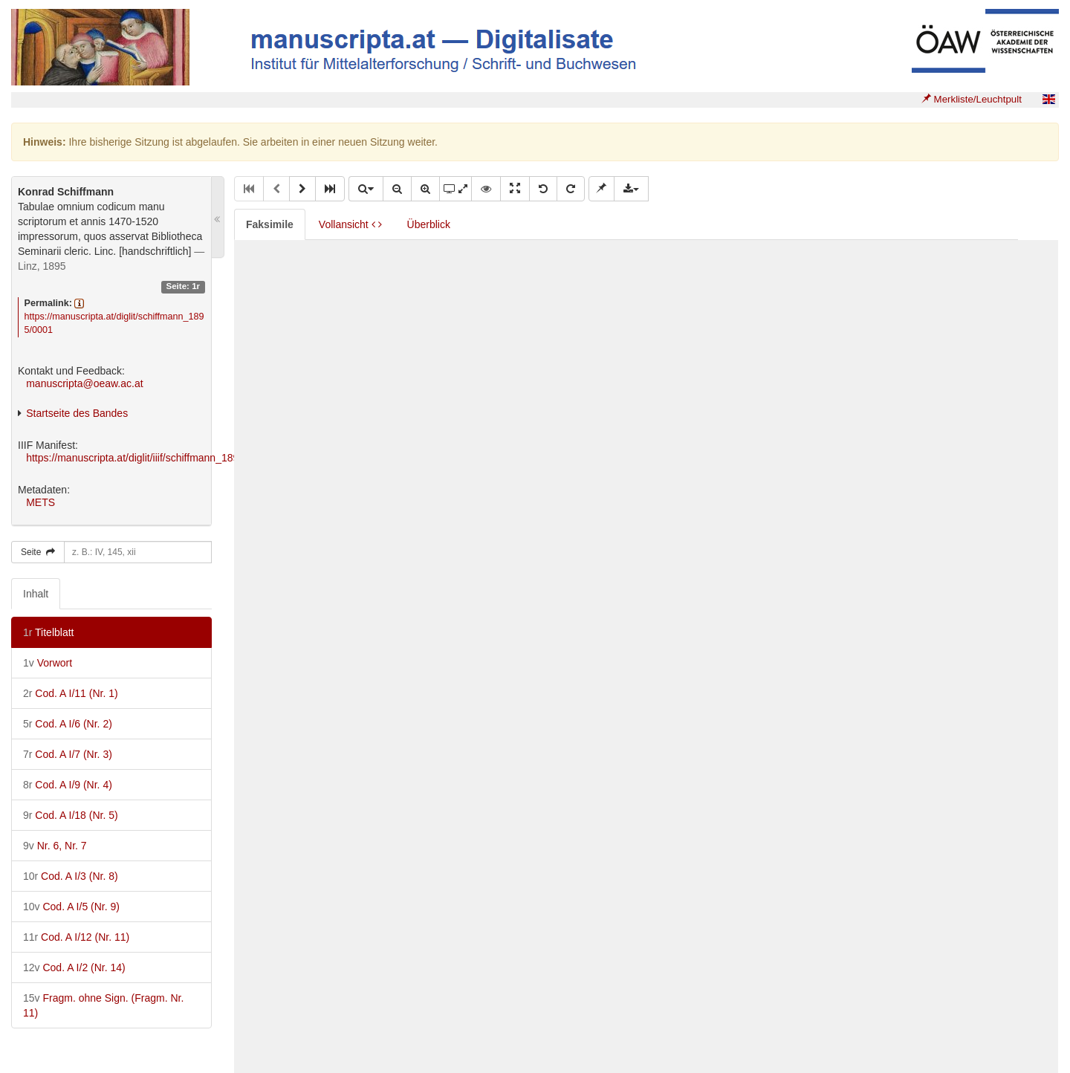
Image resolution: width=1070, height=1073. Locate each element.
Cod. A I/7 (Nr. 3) (67, 754)
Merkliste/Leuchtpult (971, 99)
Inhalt (35, 594)
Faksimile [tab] (270, 224)
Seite (38, 552)
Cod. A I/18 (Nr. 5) (70, 815)
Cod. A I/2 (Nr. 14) (74, 967)
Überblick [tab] (428, 224)
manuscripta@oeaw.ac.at (84, 383)
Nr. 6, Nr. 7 (55, 846)
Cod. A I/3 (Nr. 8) (70, 876)
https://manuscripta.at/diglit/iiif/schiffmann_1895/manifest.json (167, 458)
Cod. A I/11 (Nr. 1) (70, 693)
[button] (302, 188)
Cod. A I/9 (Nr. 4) (67, 785)
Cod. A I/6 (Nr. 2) (67, 724)
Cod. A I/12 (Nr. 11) (76, 937)
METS (40, 502)
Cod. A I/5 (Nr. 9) (71, 906)
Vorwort (47, 663)
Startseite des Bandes (77, 413)
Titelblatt (48, 632)
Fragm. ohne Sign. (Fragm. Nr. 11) (103, 1005)
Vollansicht (350, 224)
